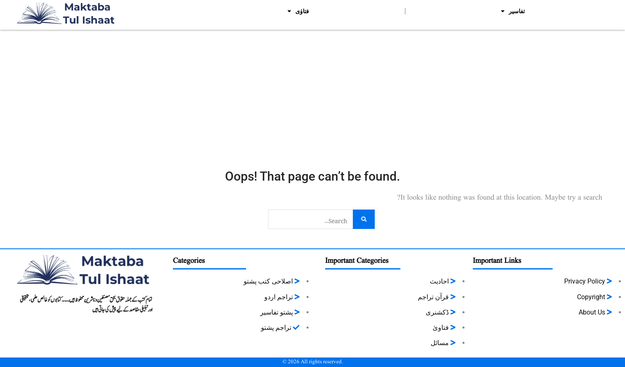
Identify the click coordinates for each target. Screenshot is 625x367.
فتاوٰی (298, 11)
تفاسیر (513, 11)
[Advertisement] (313, 92)
